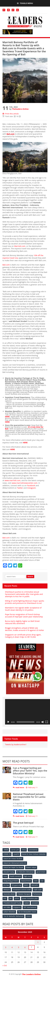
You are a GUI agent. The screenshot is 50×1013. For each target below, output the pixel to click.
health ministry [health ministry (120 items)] (15, 876)
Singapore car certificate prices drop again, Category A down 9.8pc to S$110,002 (23, 635)
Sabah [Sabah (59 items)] (26, 903)
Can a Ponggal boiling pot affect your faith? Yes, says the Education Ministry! (30, 770)
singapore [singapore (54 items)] (17, 907)
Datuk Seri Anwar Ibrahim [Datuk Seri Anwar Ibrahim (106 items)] (13, 858)
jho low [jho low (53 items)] (6, 885)
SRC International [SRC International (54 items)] (30, 907)
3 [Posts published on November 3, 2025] (5, 947)
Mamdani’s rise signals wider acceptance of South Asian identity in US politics (23, 608)
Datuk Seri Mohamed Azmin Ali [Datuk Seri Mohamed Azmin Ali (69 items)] (15, 863)
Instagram (31, 488)
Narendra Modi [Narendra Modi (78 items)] (9, 894)
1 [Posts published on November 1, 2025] (37, 942)
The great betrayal (23, 822)
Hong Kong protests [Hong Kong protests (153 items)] (11, 881)
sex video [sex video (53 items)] (7, 907)
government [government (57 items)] (41, 872)
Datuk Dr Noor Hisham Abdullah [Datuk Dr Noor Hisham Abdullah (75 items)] (33, 854)
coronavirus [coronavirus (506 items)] (33, 850)
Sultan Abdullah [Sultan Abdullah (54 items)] (9, 912)
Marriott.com (19, 246)
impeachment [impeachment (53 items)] (26, 881)
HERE (7, 416)
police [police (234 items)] (17, 898)
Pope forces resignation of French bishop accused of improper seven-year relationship (24, 615)
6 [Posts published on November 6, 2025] (25, 947)
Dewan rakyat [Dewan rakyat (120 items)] (31, 867)
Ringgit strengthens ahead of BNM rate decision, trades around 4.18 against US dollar (24, 629)
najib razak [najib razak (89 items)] (38, 890)
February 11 (32, 787)
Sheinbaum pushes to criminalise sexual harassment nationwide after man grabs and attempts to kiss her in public (24, 594)
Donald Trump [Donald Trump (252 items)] (9, 872)
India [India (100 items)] (36, 881)
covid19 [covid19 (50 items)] (16, 854)
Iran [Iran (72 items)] (42, 881)
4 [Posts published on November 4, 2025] (11, 947)
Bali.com (10, 134)
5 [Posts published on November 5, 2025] (18, 947)
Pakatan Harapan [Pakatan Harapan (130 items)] (24, 894)
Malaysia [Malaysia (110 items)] (7, 890)
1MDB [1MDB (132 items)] (6, 850)
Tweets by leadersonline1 (16, 744)
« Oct (5, 965)
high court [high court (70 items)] (27, 876)
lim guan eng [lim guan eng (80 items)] (16, 885)
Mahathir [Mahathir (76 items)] (34, 885)
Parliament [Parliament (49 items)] (37, 894)
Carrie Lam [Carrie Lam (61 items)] (15, 850)
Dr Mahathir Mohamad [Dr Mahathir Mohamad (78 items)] (25, 872)
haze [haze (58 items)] (5, 876)
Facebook (31, 485)
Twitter (20, 488)
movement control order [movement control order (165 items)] (22, 890)
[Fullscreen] (46, 722)
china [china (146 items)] (24, 850)
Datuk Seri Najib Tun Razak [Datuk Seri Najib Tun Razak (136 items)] (13, 867)
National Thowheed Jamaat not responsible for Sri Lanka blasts (29, 797)
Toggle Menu (25, 3)
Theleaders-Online (20, 109)
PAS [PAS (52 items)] (5, 898)
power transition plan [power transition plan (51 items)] (30, 898)
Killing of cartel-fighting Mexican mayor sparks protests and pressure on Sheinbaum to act (24, 602)
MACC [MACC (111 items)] (26, 885)
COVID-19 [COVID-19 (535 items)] (7, 854)
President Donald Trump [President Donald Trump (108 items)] (12, 903)
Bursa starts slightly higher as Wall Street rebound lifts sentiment (22, 622)
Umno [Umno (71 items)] (28, 916)
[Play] (8, 722)
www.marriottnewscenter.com (24, 483)
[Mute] (42, 722)
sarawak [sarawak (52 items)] (35, 903)
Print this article (11, 113)
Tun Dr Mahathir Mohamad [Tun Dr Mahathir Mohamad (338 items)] (13, 916)
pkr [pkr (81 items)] (10, 898)
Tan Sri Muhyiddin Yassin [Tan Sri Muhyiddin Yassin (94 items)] (27, 912)
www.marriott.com (12, 480)
